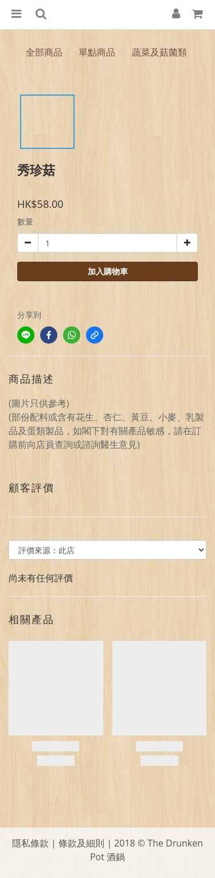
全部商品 (44, 52)
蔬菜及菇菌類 (159, 52)
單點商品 (97, 52)
